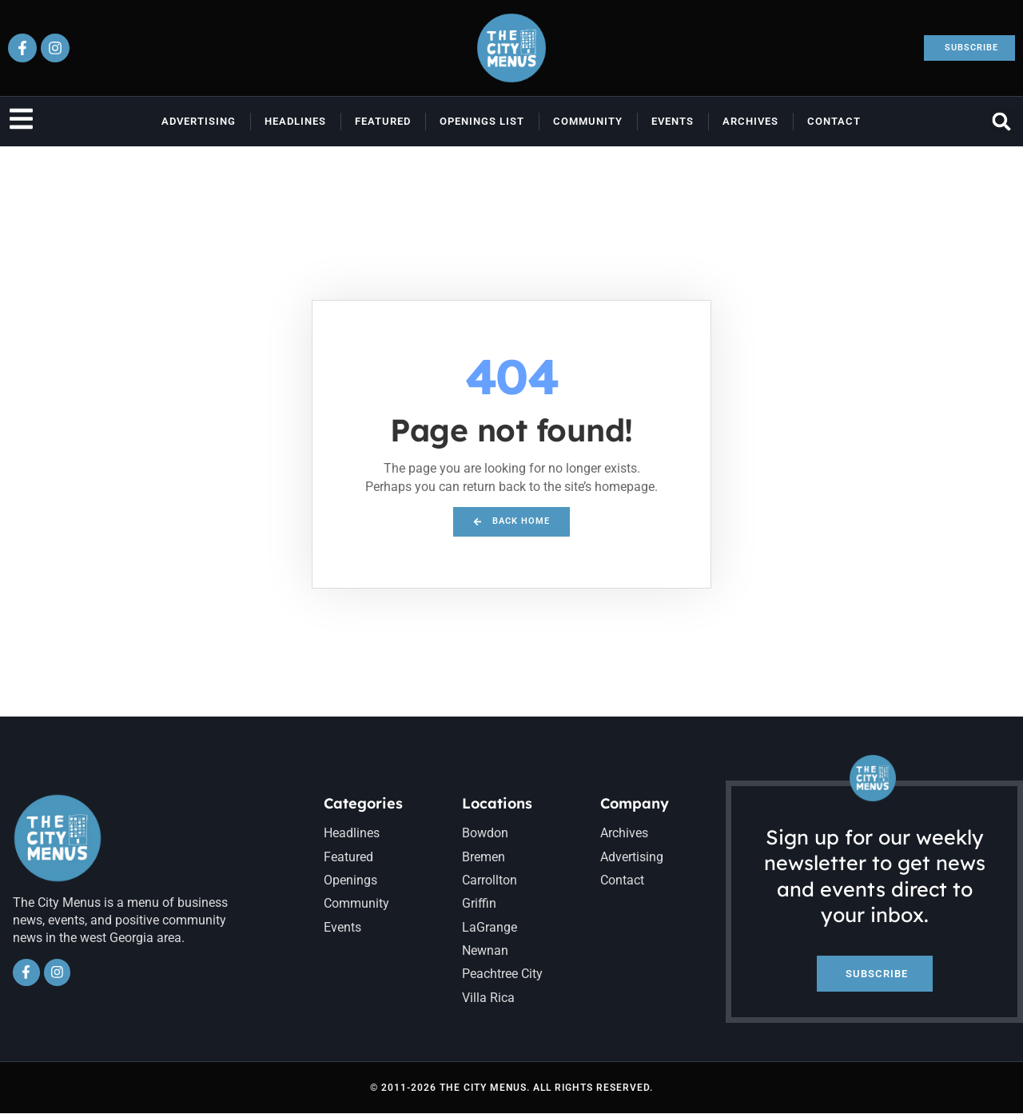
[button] (1002, 121)
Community (588, 121)
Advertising (198, 121)
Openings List (482, 121)
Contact (834, 121)
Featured (383, 121)
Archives (750, 121)
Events (672, 121)
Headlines (295, 121)
